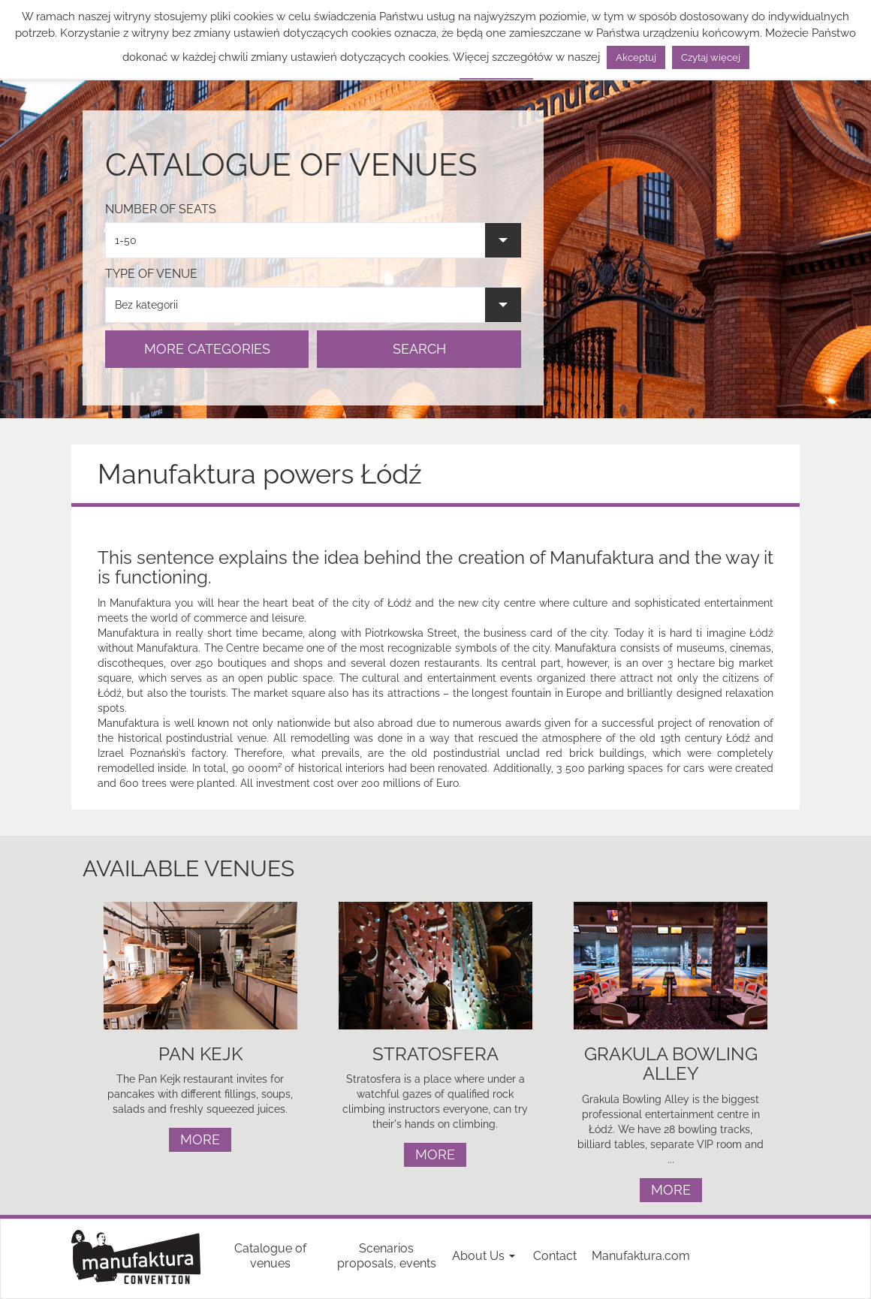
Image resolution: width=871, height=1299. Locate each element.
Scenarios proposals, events (386, 1255)
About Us (483, 1256)
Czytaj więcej (710, 57)
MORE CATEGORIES (207, 349)
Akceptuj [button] (636, 57)
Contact (555, 1256)
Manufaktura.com (641, 1256)
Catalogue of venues (270, 1255)
